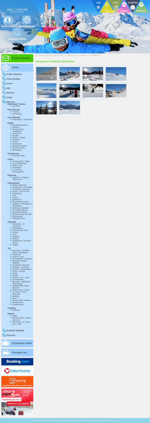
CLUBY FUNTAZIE (14, 74)
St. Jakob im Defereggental (17, 171)
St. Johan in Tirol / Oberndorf (19, 293)
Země (15, 67)
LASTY (116, 3)
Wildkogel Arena (18, 218)
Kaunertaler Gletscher (21, 265)
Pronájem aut (19, 352)
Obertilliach (95, 55)
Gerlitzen (15, 127)
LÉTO (107, 11)
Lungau (15, 198)
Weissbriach (17, 150)
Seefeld (15, 275)
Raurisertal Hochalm (20, 202)
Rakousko (71, 55)
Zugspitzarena (18, 304)
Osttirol (82, 55)
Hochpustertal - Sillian (21, 161)
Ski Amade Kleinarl (19, 212)
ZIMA (99, 3)
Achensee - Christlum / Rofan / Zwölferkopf (21, 251)
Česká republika (13, 79)
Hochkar (15, 112)
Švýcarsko (10, 335)
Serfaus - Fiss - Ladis (20, 277)
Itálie (8, 88)
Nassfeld (15, 140)
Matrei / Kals (17, 166)
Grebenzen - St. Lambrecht (18, 225)
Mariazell (15, 236)
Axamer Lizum (18, 257)
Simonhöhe (16, 144)
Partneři (113, 420)
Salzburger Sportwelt (20, 208)
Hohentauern (17, 228)
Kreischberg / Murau (20, 230)
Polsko (9, 97)
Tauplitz (15, 245)
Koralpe (15, 136)
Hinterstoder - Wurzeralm (22, 119)
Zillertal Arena (17, 302)
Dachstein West (18, 156)
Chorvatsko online (22, 343)
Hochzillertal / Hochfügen (22, 259)
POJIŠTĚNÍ (133, 3)
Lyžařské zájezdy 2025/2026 (50, 55)
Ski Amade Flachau (20, 210)
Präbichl (15, 239)
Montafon (16, 310)
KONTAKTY (141, 11)
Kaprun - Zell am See (20, 191)
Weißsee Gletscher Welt (21, 214)
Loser (14, 234)
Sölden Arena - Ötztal (20, 290)
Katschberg (16, 193)
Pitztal (14, 273)
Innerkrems (16, 133)
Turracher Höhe (18, 148)
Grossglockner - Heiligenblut (18, 130)
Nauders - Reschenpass (21, 269)
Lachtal (15, 232)
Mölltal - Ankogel (18, 138)
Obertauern (16, 200)
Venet (14, 298)
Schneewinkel (17, 280)
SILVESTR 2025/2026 (15, 331)
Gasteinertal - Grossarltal (22, 187)
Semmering (16, 114)
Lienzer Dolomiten (19, 163)
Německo (10, 93)
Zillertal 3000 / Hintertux (21, 300)
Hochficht (16, 106)
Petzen (15, 142)
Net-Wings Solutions (73, 420)
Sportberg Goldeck (19, 146)
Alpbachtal (16, 255)
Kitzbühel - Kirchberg (20, 267)
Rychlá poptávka (21, 58)
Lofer (14, 195)
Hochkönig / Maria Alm (21, 189)
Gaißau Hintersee (19, 185)
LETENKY (124, 11)
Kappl (14, 316)
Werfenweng (17, 216)
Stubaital (15, 296)
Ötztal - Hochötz (18, 271)
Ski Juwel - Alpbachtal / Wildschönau (21, 283)
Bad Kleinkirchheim (20, 125)
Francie (9, 84)
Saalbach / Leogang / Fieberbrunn (20, 178)
